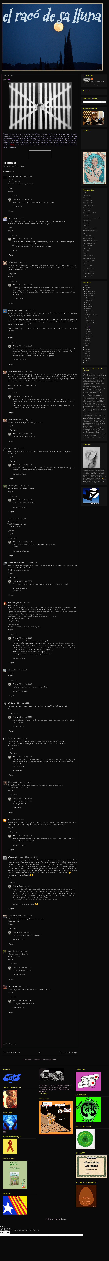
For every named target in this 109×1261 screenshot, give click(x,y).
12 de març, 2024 (22, 951)
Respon (10, 191)
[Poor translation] (7, 1232)
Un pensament (87, 273)
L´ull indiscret (87, 238)
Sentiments (86, 266)
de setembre (89, 298)
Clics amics (86, 200)
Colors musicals (87, 205)
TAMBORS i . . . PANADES (92, 315)
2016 (86, 352)
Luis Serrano (12, 703)
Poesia (85, 251)
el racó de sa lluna (51, 16)
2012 (86, 360)
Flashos (85, 225)
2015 (86, 354)
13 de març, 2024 (25, 967)
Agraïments (86, 195)
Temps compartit (88, 268)
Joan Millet (12, 951)
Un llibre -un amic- (88, 271)
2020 (86, 345)
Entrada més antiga (68, 1052)
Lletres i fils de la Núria (89, 240)
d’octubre (88, 296)
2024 (86, 289)
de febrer (88, 334)
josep (9, 448)
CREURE (88, 329)
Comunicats (86, 208)
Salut (84, 263)
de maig (88, 306)
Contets (85, 210)
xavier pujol (12, 486)
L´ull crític (11, 166)
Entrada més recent (11, 1052)
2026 (86, 285)
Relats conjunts (87, 256)
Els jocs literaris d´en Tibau (90, 218)
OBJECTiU (88, 331)
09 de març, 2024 (25, 199)
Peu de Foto (86, 246)
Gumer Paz (11, 738)
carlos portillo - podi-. (15, 310)
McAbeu (10, 262)
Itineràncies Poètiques (89, 230)
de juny (88, 304)
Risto (9, 820)
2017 (86, 349)
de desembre (89, 291)
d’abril (87, 309)
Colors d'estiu (86, 203)
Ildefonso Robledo (14, 916)
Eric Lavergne (12, 986)
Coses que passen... (88, 213)
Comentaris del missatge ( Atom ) (45, 1060)
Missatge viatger (87, 243)
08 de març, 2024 (25, 177)
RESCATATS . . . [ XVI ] (91, 323)
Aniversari (86, 198)
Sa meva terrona (87, 261)
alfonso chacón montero (16, 857)
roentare (11, 670)
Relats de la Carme (88, 258)
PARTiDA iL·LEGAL (90, 321)
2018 (86, 347)
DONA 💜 (88, 327)
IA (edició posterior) (88, 228)
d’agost (88, 300)
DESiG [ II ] (88, 319)
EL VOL (87, 317)
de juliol (88, 302)
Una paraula (19, 166)
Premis (85, 253)
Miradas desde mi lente (16, 563)
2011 (86, 362)
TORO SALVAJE (13, 177)
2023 (86, 339)
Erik (9, 218)
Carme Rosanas (13, 371)
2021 (86, 343)
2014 (86, 356)
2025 (86, 287)
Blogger (63, 1219)
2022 (86, 341)
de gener (88, 336)
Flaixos (85, 223)
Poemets (85, 248)
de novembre (89, 293)
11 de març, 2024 (26, 916)
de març (88, 311)
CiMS (87, 325)
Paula (14, 199)
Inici (39, 1052)
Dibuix (84, 215)
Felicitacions (86, 220)
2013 (86, 358)
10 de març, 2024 (25, 886)
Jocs (84, 233)
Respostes (13, 196)
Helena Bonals (12, 782)
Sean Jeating (12, 602)
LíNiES (87, 312)
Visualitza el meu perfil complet (91, 85)
